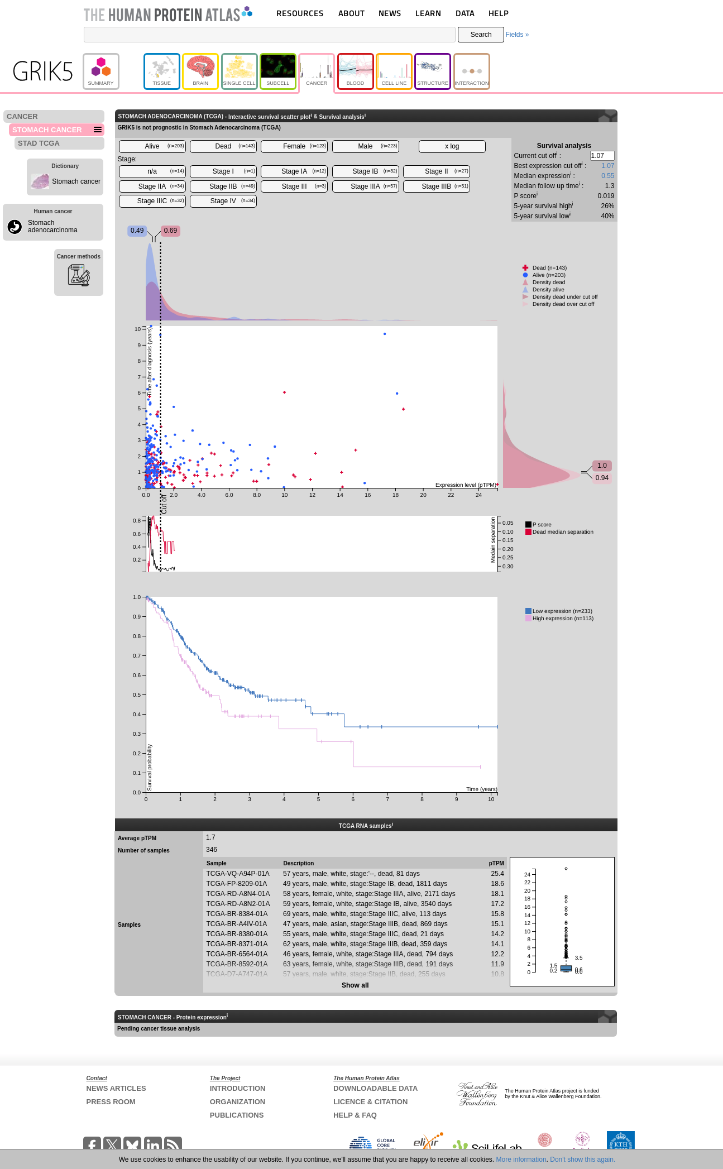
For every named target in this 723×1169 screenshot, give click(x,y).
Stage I (234, 171)
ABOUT (351, 13)
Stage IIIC (160, 201)
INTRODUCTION (238, 1088)
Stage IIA (161, 186)
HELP (499, 13)
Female (304, 146)
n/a (165, 171)
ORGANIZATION (237, 1102)
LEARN (428, 13)
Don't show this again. (582, 1159)
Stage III (304, 186)
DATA (465, 13)
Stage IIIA (374, 186)
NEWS (390, 13)
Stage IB (375, 171)
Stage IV (232, 201)
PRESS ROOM (111, 1102)
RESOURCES (300, 13)
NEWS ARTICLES (116, 1088)
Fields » (517, 35)
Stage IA (303, 171)
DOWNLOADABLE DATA (375, 1088)
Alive (164, 146)
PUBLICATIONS (237, 1115)
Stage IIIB (445, 186)
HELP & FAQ (355, 1115)
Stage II (446, 171)
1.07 (607, 166)
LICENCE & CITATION (370, 1102)
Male (378, 146)
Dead (235, 146)
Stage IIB (232, 186)
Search (481, 35)
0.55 (607, 176)
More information (521, 1159)
